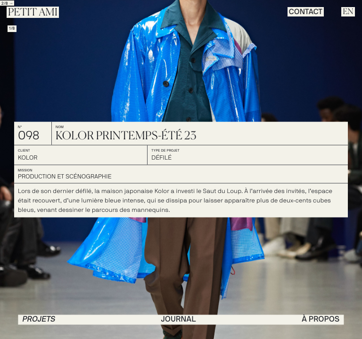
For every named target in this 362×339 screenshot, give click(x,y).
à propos (320, 319)
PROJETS (38, 319)
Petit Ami (33, 13)
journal (178, 319)
